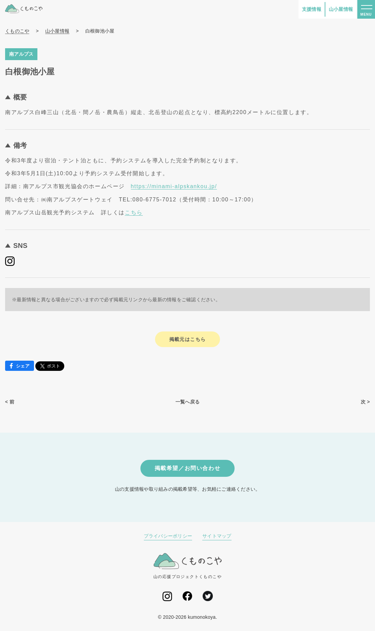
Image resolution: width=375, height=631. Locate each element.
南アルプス (21, 54)
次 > (365, 401)
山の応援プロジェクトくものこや (187, 566)
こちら (134, 212)
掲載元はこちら (187, 339)
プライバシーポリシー (168, 536)
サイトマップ (217, 536)
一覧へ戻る (187, 401)
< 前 (9, 401)
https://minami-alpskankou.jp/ (174, 186)
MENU (366, 14)
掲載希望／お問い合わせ (188, 468)
